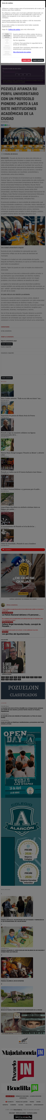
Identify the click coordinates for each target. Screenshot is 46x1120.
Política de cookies (14, 29)
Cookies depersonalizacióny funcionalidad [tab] (7, 47)
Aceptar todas (26, 60)
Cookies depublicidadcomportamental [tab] (7, 53)
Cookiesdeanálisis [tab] (7, 42)
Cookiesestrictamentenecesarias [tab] (7, 36)
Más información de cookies (22, 52)
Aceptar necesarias (38, 60)
